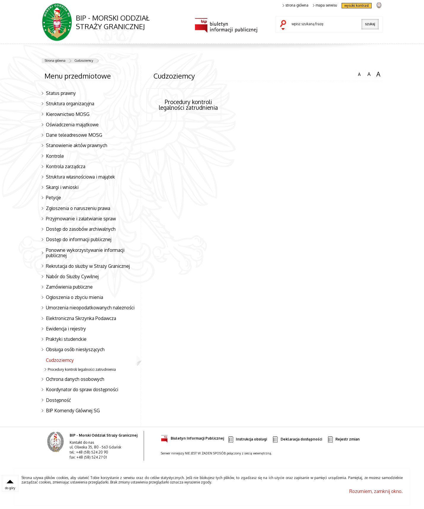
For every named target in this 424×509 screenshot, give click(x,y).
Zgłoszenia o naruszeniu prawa (78, 208)
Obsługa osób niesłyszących (75, 349)
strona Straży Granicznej (379, 5)
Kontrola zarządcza (65, 166)
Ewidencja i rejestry (66, 329)
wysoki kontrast (356, 5)
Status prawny (61, 93)
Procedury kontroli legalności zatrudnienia (82, 369)
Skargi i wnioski (62, 187)
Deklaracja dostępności (297, 439)
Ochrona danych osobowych (75, 379)
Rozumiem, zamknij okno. (376, 491)
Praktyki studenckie (66, 339)
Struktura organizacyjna (70, 103)
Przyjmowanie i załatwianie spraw (81, 219)
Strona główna (55, 60)
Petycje (53, 198)
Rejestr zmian (343, 439)
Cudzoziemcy (83, 60)
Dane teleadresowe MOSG (74, 135)
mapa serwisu (325, 5)
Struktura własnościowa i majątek (80, 177)
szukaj (284, 25)
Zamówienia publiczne (69, 287)
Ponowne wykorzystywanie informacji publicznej (85, 253)
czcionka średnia (369, 73)
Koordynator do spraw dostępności (82, 389)
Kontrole (55, 156)
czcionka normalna (359, 73)
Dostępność (58, 400)
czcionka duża (378, 74)
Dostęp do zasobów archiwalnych (81, 229)
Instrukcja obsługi (247, 439)
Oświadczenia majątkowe (72, 125)
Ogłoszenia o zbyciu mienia (74, 297)
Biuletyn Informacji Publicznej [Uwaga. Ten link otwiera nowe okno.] (192, 437)
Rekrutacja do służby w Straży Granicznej (88, 266)
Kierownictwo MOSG (67, 114)
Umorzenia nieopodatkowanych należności (90, 308)
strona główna (296, 5)
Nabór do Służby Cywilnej (72, 276)
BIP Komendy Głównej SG (73, 410)
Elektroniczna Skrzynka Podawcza (81, 318)
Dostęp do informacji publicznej (78, 239)
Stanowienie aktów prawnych (76, 145)
